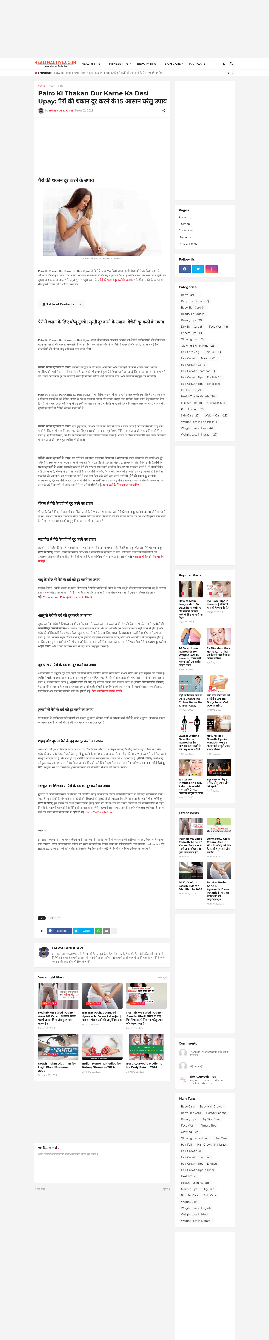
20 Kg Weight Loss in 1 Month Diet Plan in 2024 (190, 886)
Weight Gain (216, 416)
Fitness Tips (191, 333)
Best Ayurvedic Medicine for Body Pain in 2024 (144, 1065)
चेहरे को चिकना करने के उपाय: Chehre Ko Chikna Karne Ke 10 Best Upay (190, 700)
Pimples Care (193, 409)
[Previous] (228, 73)
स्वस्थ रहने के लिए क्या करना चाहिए (121, 485)
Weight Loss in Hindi (197, 428)
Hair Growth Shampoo (198, 371)
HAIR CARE (197, 63)
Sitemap (184, 224)
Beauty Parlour (193, 314)
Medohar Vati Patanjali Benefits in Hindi (67, 597)
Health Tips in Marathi (198, 397)
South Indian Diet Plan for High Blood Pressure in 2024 (57, 1067)
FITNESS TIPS (119, 63)
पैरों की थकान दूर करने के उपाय (115, 279)
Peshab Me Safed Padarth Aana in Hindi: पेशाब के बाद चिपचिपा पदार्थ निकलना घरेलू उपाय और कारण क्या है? (144, 1018)
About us (185, 217)
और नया (41, 1189)
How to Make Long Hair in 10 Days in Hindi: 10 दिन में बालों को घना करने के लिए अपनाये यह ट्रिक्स (109, 73)
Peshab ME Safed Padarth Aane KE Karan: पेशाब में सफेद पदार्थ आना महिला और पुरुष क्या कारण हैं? (56, 1018)
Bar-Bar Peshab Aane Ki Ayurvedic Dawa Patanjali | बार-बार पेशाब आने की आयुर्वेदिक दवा (102, 1016)
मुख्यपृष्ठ (42, 85)
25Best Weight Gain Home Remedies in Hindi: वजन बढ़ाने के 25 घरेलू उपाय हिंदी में (190, 742)
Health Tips (56, 85)
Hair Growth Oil (193, 365)
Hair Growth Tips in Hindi (200, 384)
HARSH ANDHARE (68, 948)
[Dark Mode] (224, 64)
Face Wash (218, 327)
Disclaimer (186, 237)
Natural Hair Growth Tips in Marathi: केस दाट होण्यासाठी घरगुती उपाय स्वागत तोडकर (218, 742)
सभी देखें (162, 977)
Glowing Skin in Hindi (198, 346)
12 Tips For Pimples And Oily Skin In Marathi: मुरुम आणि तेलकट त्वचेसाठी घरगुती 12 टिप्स (191, 786)
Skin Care (190, 416)
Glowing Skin (192, 339)
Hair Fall (213, 352)
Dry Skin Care (192, 327)
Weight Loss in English (199, 422)
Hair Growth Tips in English (201, 377)
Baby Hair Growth (195, 301)
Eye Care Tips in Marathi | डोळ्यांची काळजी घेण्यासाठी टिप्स (218, 604)
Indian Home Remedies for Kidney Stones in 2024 (101, 1065)
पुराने (165, 1189)
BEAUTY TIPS (146, 63)
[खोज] (231, 64)
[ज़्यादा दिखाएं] (114, 931)
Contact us (186, 230)
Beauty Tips (192, 320)
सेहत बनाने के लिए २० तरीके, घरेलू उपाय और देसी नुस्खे (217, 783)
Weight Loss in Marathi (199, 435)
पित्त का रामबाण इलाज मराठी (107, 691)
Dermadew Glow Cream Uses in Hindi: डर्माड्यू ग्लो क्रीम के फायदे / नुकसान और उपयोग (219, 845)
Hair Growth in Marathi (199, 358)
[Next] (233, 73)
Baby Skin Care (193, 308)
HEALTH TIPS (90, 63)
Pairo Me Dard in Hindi (100, 812)
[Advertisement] (134, 29)
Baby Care (189, 295)
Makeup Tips (191, 403)
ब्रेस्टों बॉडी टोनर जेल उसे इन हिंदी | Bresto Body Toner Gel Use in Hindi (218, 700)
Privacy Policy (188, 243)
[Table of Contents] (61, 304)
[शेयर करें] (164, 111)
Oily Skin (216, 403)
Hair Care (190, 352)
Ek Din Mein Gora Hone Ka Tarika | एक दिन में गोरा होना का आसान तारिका (219, 653)
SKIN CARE (173, 63)
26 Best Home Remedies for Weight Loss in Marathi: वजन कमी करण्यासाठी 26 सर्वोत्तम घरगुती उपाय (190, 657)
